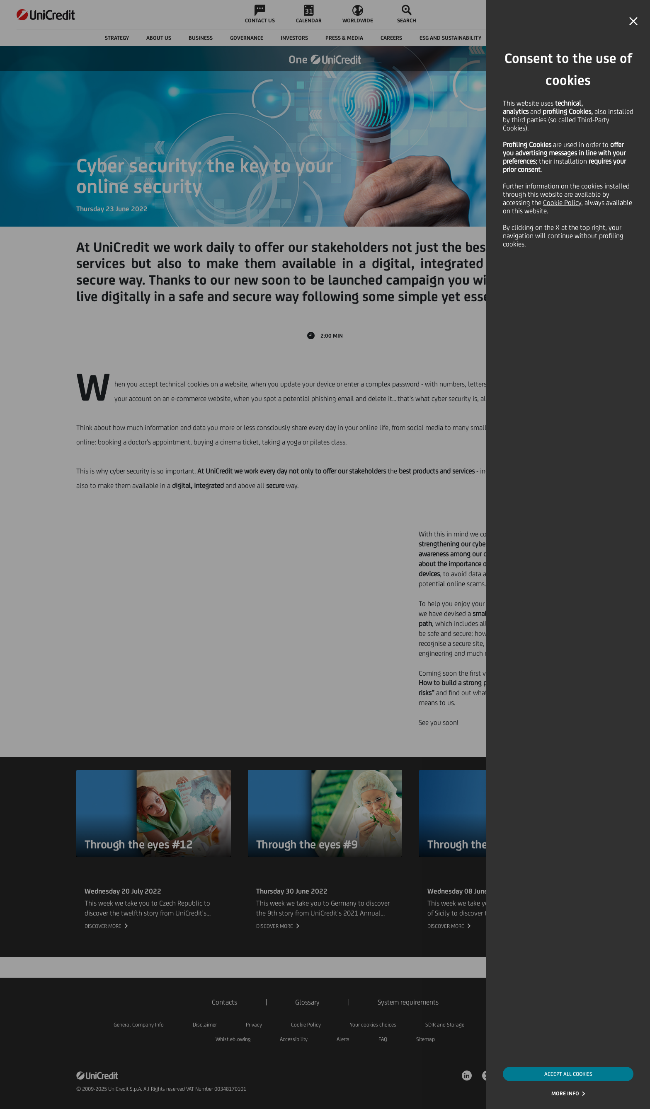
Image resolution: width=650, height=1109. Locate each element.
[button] (633, 22)
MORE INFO (565, 1093)
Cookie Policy (562, 202)
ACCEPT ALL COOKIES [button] (568, 1074)
